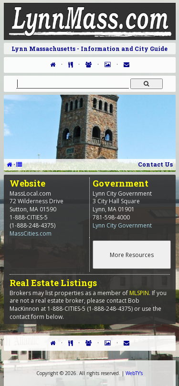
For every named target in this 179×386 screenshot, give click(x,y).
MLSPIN (139, 293)
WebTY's (134, 373)
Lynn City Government (122, 225)
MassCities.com (31, 233)
